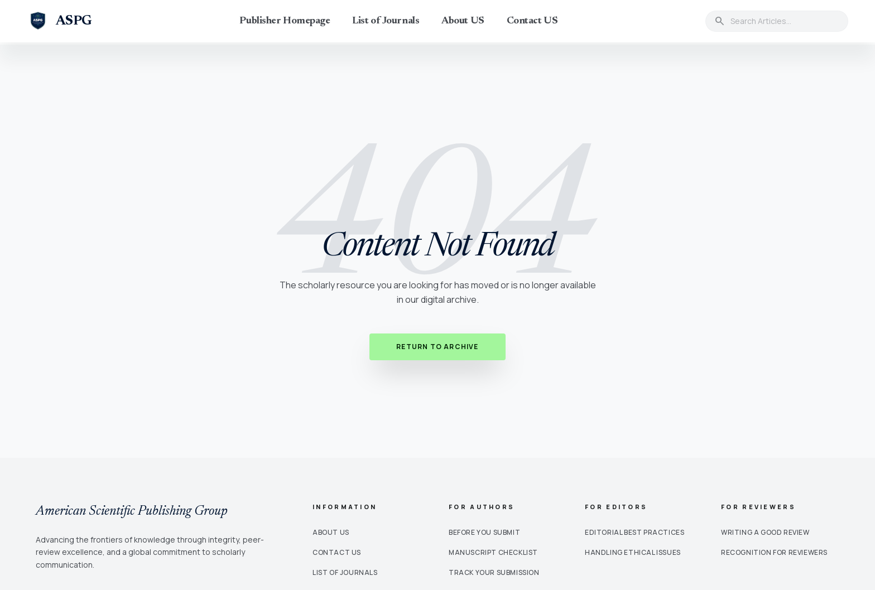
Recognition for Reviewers (774, 552)
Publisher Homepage (284, 21)
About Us (330, 532)
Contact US (532, 21)
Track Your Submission (494, 572)
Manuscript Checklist (493, 552)
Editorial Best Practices (634, 532)
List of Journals (385, 21)
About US (462, 21)
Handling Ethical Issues (633, 552)
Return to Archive (437, 346)
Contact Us (336, 552)
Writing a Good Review (765, 532)
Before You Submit (484, 532)
